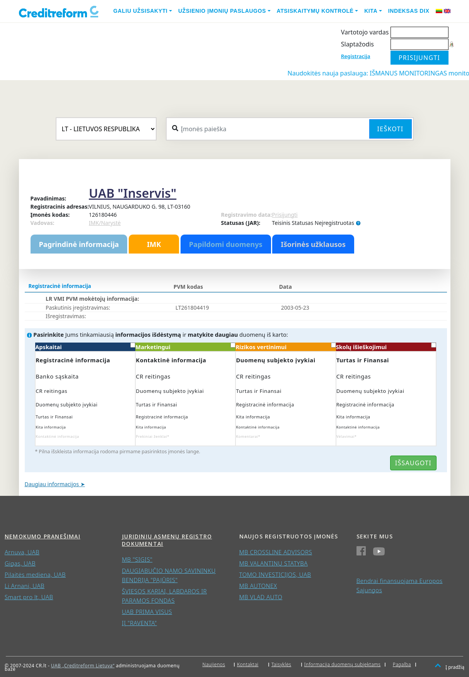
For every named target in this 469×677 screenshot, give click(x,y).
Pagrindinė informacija (79, 244)
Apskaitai (85, 347)
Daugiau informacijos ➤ (55, 484)
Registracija (355, 56)
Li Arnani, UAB (24, 586)
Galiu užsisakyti (140, 11)
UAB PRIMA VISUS (147, 611)
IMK (154, 244)
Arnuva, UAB (22, 552)
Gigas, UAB (20, 563)
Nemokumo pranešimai (42, 536)
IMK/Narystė (105, 222)
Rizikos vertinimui (285, 347)
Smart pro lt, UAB (29, 597)
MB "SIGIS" (137, 559)
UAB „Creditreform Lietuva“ (82, 665)
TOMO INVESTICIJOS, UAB (275, 574)
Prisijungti (284, 214)
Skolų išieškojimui (386, 347)
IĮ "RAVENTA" (139, 623)
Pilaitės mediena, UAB (35, 574)
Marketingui (185, 347)
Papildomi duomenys (226, 244)
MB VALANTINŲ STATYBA (273, 563)
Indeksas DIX (409, 11)
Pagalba (402, 664)
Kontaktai (248, 664)
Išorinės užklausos (313, 244)
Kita (370, 11)
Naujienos (213, 664)
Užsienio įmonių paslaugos (222, 11)
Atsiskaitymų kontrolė (315, 11)
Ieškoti (390, 129)
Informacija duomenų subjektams (342, 664)
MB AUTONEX (258, 586)
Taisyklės (281, 664)
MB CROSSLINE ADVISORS (275, 552)
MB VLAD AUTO (261, 597)
